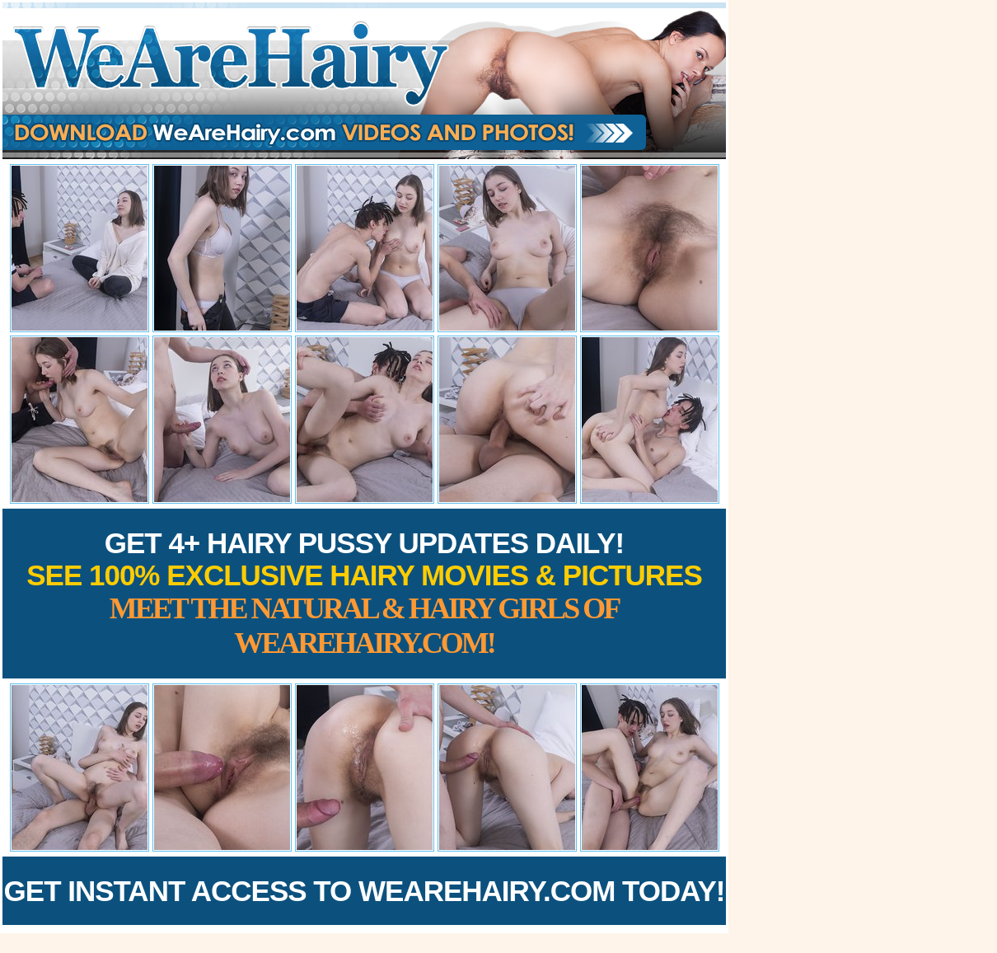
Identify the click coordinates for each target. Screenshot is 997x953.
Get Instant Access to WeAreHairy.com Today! (364, 891)
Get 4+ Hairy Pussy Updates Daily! (364, 593)
